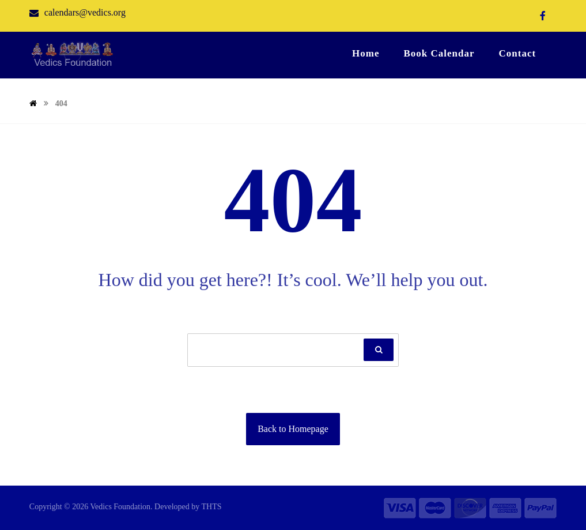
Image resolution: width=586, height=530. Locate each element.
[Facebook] (543, 15)
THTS (212, 506)
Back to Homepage (293, 429)
